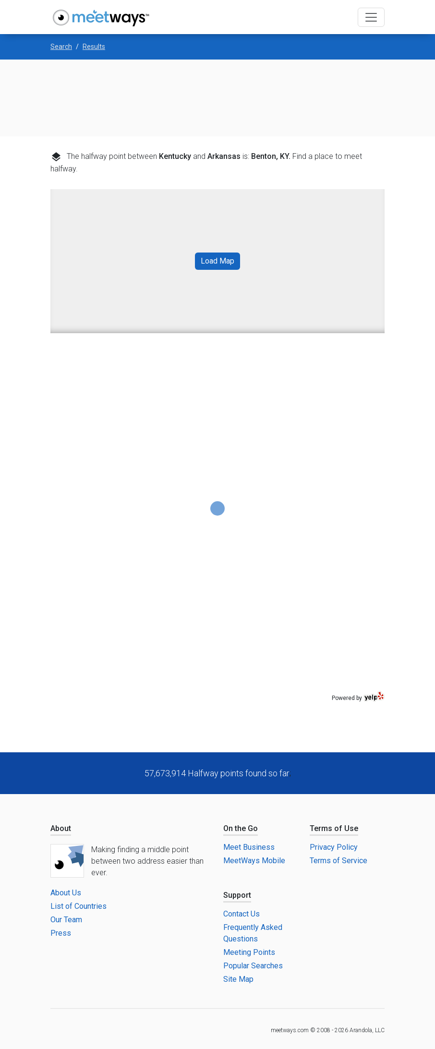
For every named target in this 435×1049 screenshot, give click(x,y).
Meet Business (249, 847)
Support (237, 895)
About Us (65, 892)
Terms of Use (334, 828)
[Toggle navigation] (371, 17)
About (60, 828)
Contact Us (241, 913)
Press (60, 933)
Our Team (66, 919)
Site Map (238, 979)
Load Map (217, 260)
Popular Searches (253, 965)
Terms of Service (338, 860)
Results (94, 46)
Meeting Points (249, 952)
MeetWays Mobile (254, 860)
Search (61, 46)
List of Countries (78, 906)
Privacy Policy (334, 847)
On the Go (240, 828)
